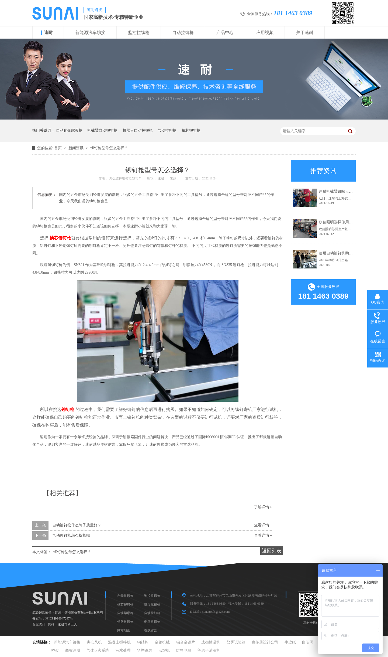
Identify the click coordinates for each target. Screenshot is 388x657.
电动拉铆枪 (152, 622)
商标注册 (72, 650)
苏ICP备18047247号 (59, 618)
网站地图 (123, 630)
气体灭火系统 (97, 650)
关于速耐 (304, 32)
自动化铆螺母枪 (69, 130)
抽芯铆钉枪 (191, 130)
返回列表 (271, 550)
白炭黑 (307, 642)
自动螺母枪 (125, 613)
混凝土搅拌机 (119, 642)
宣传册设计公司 (265, 642)
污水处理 (123, 650)
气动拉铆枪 (167, 130)
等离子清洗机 (209, 650)
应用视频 (264, 32)
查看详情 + (263, 525)
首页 (58, 148)
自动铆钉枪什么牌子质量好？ (76, 525)
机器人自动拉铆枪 (138, 130)
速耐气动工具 (67, 624)
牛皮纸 (290, 642)
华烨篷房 (144, 650)
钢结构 (142, 642)
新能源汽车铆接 (90, 32)
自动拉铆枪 (183, 32)
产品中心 (225, 32)
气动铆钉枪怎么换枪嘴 (71, 535)
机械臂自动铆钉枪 (102, 130)
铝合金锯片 (185, 642)
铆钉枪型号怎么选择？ (109, 148)
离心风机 (94, 642)
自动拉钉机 (152, 613)
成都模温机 (210, 642)
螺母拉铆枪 (152, 604)
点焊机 (164, 650)
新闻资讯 (76, 148)
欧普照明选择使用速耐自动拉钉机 (347, 222)
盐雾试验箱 (236, 642)
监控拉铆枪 (139, 32)
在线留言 (150, 630)
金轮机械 (162, 642)
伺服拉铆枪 (125, 622)
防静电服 (183, 650)
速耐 (48, 32)
